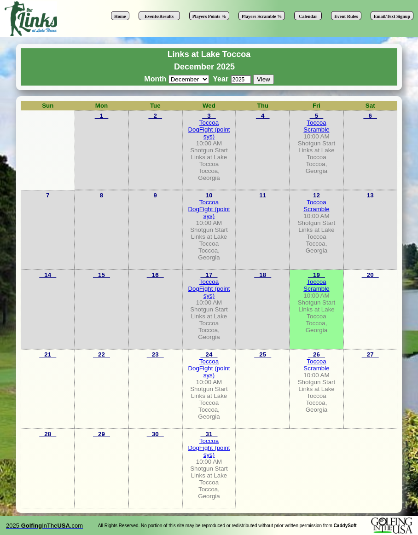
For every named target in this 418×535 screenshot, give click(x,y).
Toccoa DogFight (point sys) (209, 129)
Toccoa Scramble (316, 126)
